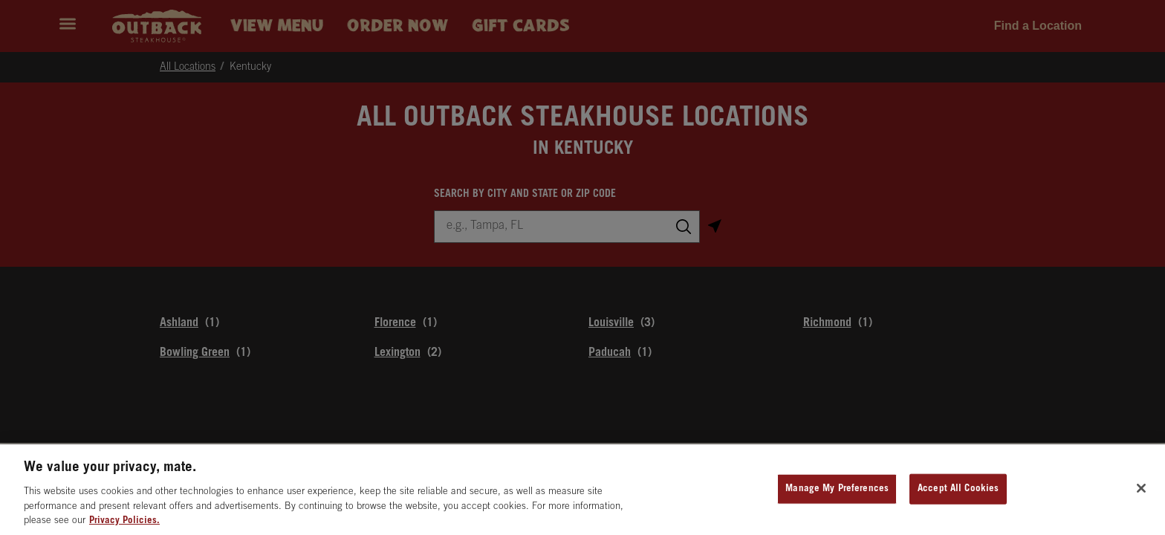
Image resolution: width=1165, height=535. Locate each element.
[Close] (1141, 494)
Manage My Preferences (837, 494)
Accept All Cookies (958, 494)
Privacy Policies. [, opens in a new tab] (124, 527)
